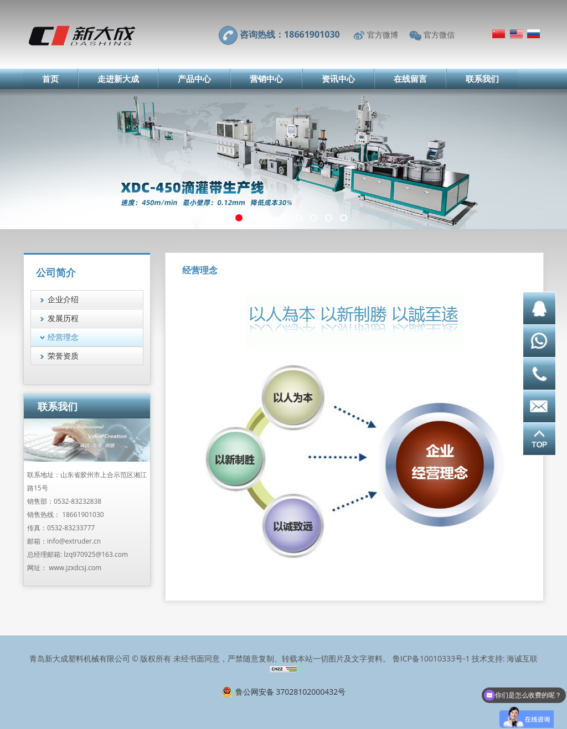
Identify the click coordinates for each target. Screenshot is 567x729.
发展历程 (63, 318)
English (516, 33)
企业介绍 (63, 299)
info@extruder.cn (74, 541)
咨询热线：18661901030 (290, 34)
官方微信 (439, 34)
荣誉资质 (63, 355)
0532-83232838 (77, 501)
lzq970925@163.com (96, 554)
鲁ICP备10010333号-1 (431, 658)
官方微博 (382, 34)
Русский (533, 33)
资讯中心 (338, 78)
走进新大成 (118, 78)
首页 (50, 78)
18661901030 (83, 514)
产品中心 (194, 78)
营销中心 (266, 78)
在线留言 (410, 78)
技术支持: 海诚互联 (505, 658)
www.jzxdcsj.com (75, 567)
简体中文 (498, 33)
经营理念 (63, 337)
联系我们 (482, 78)
